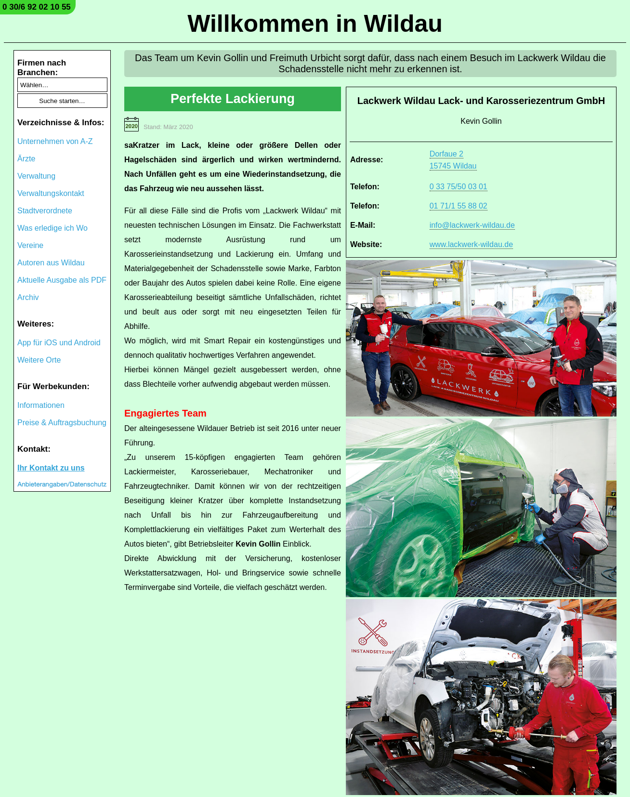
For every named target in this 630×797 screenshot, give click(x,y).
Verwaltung (36, 176)
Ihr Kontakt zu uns (51, 468)
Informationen (41, 405)
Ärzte (26, 159)
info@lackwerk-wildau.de (472, 225)
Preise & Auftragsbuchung (61, 422)
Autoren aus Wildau (51, 263)
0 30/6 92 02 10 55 (36, 7)
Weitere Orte (39, 360)
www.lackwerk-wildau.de (471, 244)
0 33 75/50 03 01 (458, 187)
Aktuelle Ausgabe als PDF (61, 280)
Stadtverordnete (44, 211)
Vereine (30, 245)
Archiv (28, 297)
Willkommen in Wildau (315, 23)
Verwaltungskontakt (50, 193)
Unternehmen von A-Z (55, 141)
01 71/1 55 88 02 (458, 206)
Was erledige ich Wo (52, 228)
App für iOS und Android (59, 343)
